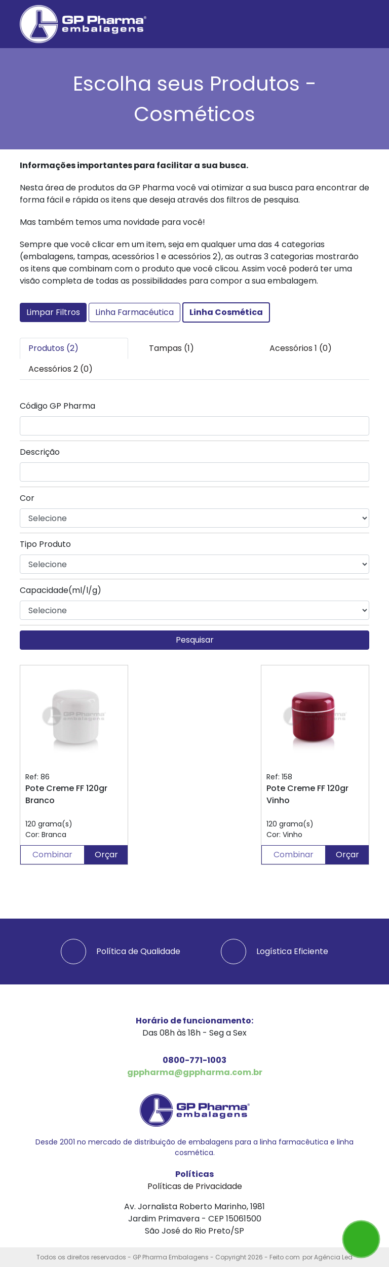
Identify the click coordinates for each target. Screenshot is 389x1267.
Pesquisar (195, 640)
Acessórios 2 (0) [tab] (60, 369)
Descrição (40, 452)
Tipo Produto (45, 544)
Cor (27, 498)
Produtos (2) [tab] (53, 348)
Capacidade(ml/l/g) (60, 590)
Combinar (52, 854)
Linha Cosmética (226, 312)
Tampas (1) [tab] (171, 348)
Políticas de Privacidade (194, 1186)
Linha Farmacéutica (134, 312)
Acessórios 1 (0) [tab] (300, 348)
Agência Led (333, 1257)
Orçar (106, 854)
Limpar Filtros (53, 312)
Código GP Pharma (57, 406)
